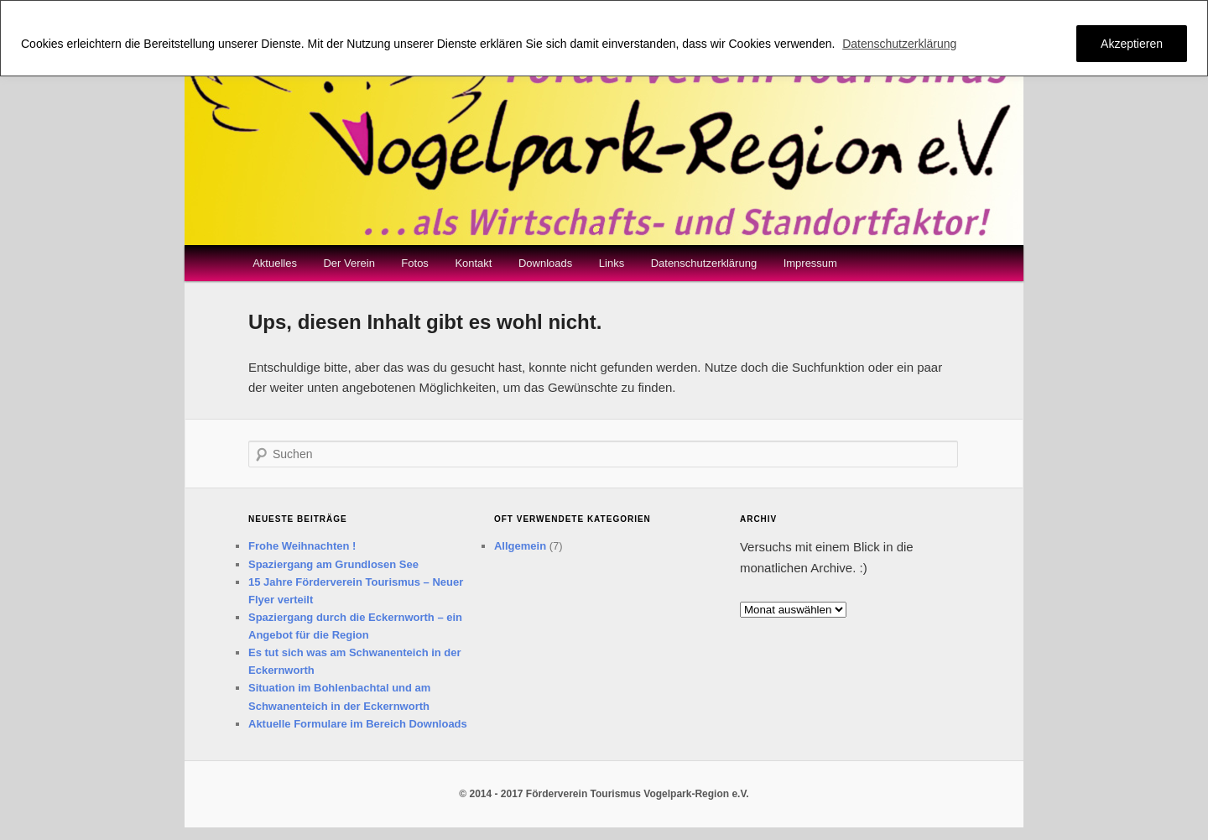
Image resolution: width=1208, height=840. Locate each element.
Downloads (545, 263)
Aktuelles (275, 263)
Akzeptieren (1132, 43)
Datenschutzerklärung (899, 43)
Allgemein (520, 546)
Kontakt (473, 263)
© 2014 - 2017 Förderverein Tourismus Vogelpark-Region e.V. (603, 794)
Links (611, 263)
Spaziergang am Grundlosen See (333, 564)
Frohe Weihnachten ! (302, 546)
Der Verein (348, 263)
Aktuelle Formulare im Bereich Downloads (357, 723)
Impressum (810, 263)
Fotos (415, 263)
